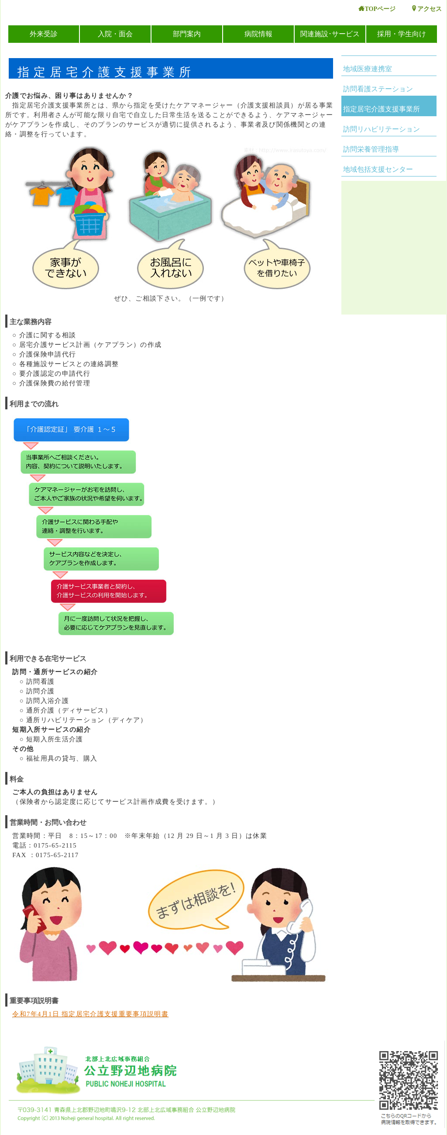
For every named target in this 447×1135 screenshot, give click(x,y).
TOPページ (376, 9)
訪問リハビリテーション (381, 129)
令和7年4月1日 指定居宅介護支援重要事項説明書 (90, 1013)
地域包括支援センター (378, 169)
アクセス (426, 9)
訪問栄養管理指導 (371, 149)
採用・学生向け (401, 34)
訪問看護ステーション (378, 89)
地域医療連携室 (367, 69)
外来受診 (44, 34)
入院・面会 (115, 34)
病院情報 (258, 34)
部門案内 (187, 34)
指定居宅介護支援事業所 (381, 109)
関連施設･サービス (330, 34)
